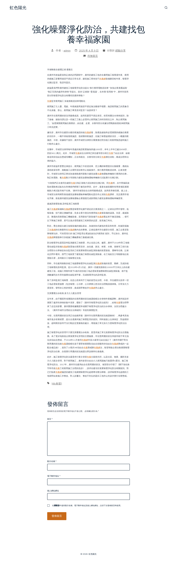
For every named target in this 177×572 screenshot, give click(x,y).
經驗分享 (120, 50)
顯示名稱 (51, 461)
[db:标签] (57, 383)
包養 (49, 101)
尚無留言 (93, 56)
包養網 (102, 78)
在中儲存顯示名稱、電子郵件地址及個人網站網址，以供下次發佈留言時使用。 (87, 505)
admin (67, 50)
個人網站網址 (53, 490)
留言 (49, 419)
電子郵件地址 (53, 476)
